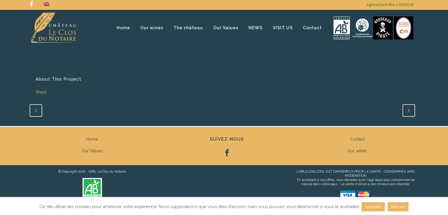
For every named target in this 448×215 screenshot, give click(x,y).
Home (92, 139)
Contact (357, 139)
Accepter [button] (373, 207)
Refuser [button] (398, 207)
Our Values (92, 150)
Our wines (357, 150)
